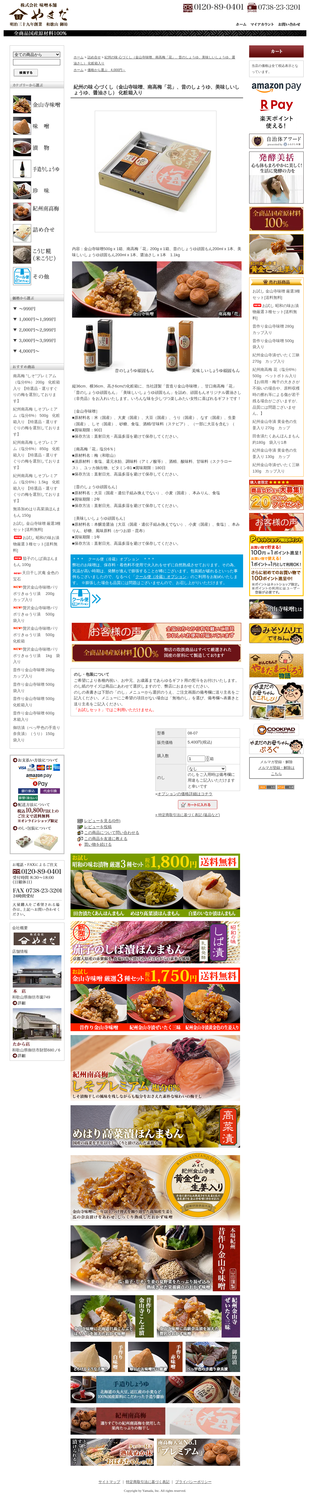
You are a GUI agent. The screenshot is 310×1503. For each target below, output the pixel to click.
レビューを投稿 (98, 827)
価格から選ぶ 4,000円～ (106, 70)
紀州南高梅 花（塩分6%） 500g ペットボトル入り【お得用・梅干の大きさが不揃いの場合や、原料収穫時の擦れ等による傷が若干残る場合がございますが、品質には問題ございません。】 (276, 391)
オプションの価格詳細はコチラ (185, 794)
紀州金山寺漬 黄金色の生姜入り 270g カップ (274, 424)
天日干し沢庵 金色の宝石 (36, 575)
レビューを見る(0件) (102, 820)
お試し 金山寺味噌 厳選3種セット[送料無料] (37, 526)
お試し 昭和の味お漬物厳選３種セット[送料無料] (36, 544)
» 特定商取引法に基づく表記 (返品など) (187, 815)
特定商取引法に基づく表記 (148, 1482)
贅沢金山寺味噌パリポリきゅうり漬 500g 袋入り (35, 614)
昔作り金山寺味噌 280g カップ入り (35, 673)
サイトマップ (109, 1482)
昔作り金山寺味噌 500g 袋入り (35, 687)
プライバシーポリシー (193, 1482)
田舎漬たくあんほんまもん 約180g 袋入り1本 (276, 439)
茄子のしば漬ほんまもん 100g (35, 561)
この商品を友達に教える (105, 838)
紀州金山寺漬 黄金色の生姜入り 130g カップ (274, 453)
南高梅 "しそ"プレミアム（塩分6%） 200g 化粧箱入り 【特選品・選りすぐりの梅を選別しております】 (36, 388)
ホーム (79, 57)
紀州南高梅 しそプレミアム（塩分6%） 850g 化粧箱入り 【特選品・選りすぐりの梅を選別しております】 (36, 455)
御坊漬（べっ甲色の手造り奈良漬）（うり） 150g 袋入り (36, 734)
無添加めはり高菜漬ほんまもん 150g (36, 512)
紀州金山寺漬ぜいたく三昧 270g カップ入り (276, 358)
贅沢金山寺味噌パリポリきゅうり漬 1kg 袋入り (36, 655)
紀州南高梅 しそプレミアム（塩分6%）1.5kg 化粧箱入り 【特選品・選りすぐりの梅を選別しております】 (36, 488)
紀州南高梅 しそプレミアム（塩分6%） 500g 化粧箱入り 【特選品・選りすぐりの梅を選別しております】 (36, 421)
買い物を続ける (98, 844)
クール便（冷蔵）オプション (160, 576)
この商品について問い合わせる (111, 832)
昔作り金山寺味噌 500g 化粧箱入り (35, 701)
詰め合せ (94, 57)
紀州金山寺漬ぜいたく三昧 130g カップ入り (276, 467)
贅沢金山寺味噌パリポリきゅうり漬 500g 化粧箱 (35, 634)
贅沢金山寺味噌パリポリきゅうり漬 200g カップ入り (35, 593)
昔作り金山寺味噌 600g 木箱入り (35, 716)
